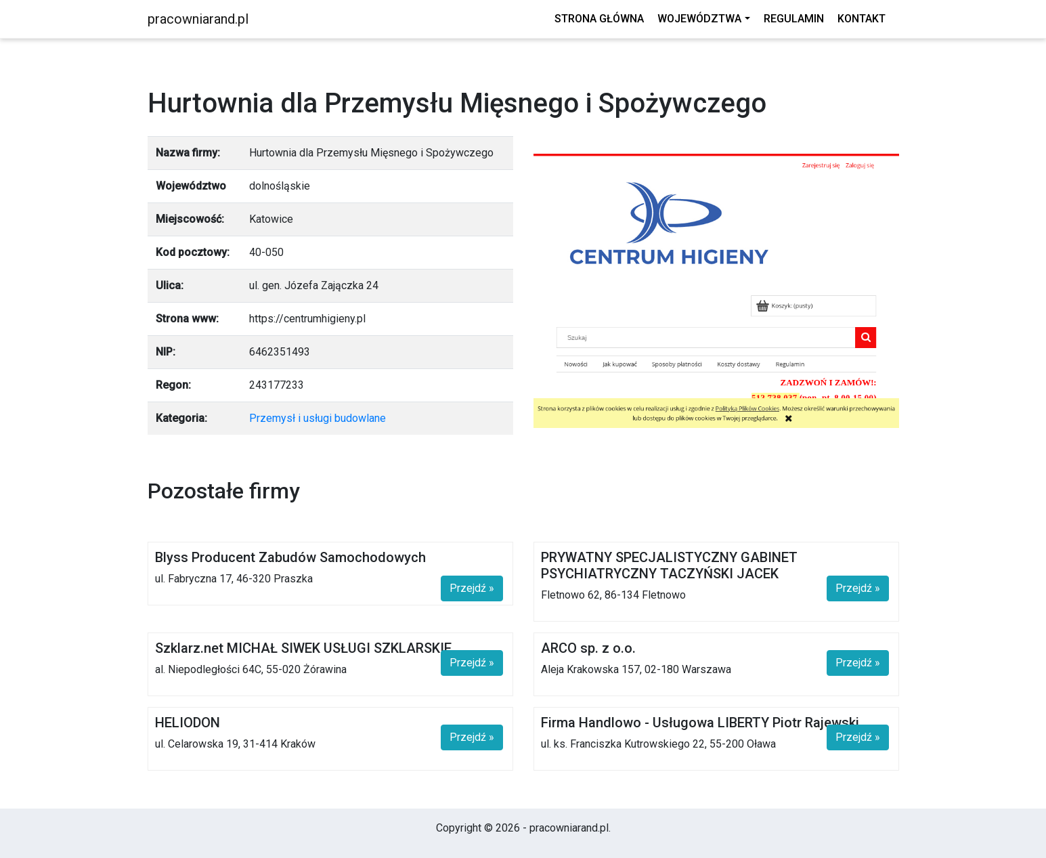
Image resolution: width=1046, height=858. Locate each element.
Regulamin (794, 18)
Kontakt (861, 18)
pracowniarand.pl (198, 19)
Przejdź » (472, 588)
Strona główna (599, 18)
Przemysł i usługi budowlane (317, 418)
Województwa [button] (699, 18)
